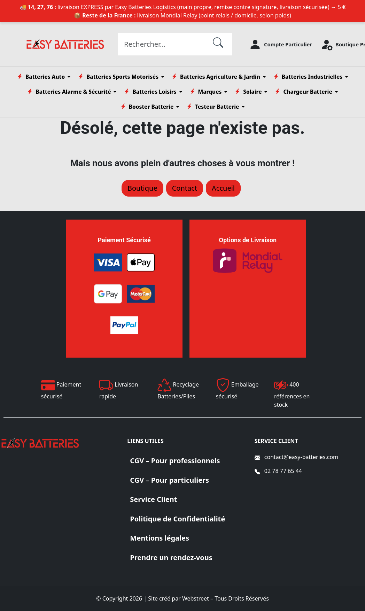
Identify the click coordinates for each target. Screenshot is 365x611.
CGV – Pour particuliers (169, 480)
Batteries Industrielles (307, 77)
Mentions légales (159, 538)
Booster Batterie (147, 106)
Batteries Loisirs (150, 92)
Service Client (153, 499)
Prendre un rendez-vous (171, 557)
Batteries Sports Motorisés (118, 77)
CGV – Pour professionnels (175, 460)
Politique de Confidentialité (177, 519)
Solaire (248, 92)
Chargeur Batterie (303, 92)
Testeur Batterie (213, 106)
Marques (206, 92)
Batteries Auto (41, 77)
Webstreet (195, 598)
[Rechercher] (218, 42)
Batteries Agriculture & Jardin (216, 77)
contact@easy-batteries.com (301, 457)
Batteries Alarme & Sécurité (69, 92)
